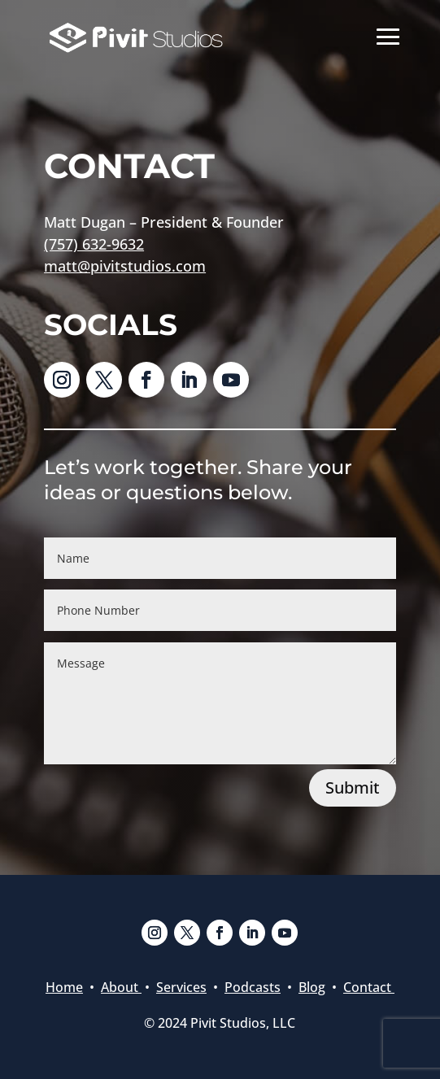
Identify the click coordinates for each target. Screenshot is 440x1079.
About (121, 987)
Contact (368, 987)
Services (181, 987)
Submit (352, 787)
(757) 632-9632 (94, 244)
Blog (311, 987)
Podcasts (252, 987)
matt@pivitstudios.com (125, 266)
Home (64, 987)
